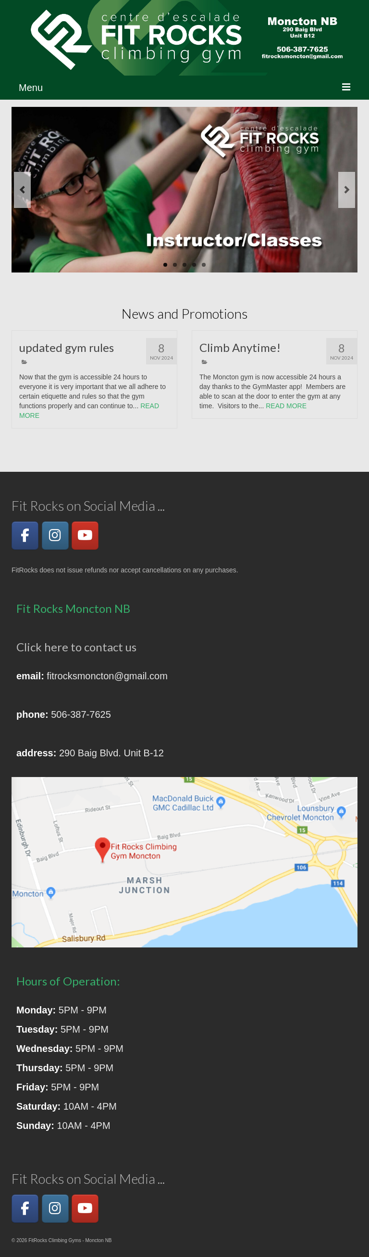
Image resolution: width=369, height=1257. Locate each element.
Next (346, 190)
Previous (22, 190)
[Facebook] (25, 535)
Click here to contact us (76, 647)
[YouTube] (85, 535)
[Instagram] (55, 535)
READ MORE (286, 406)
